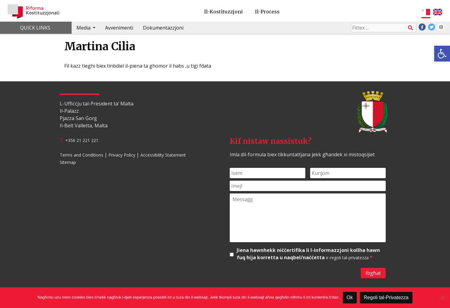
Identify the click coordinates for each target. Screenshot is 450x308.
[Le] (442, 298)
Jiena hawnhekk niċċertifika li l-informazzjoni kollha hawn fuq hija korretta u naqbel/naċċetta (308, 254)
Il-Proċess (267, 12)
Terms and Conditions (81, 155)
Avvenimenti (119, 27)
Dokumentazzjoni (163, 27)
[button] (442, 54)
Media (84, 27)
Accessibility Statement (163, 155)
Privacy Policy (121, 155)
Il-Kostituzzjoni (223, 12)
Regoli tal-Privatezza (386, 297)
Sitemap (68, 162)
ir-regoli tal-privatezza (347, 257)
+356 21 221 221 (81, 140)
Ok (350, 297)
